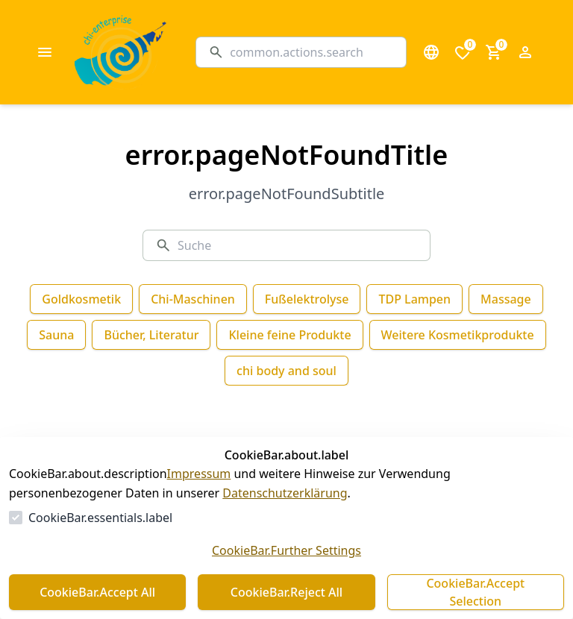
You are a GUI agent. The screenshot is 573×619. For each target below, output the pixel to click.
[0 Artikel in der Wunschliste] (463, 52)
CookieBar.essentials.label (100, 517)
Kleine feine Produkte (289, 335)
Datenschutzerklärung (284, 493)
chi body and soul (286, 370)
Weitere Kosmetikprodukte (457, 335)
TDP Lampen (414, 299)
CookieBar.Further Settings (286, 550)
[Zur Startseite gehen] (158, 52)
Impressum (199, 473)
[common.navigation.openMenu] (45, 52)
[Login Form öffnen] (525, 52)
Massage (505, 299)
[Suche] (312, 52)
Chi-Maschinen (193, 299)
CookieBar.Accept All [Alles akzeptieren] (97, 592)
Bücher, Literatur (151, 335)
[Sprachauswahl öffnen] (431, 52)
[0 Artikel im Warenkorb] (494, 52)
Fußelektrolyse (307, 299)
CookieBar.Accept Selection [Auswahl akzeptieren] (475, 592)
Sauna (56, 335)
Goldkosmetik (81, 299)
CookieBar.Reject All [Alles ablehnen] (286, 592)
